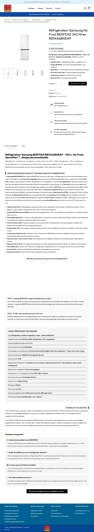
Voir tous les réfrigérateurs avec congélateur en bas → (47, 491)
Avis (23, 146)
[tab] (23, 146)
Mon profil (54, 510)
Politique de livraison (11, 513)
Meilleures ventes (36, 510)
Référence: (52, 96)
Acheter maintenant (58, 14)
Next (44, 73)
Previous (6, 73)
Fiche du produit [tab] (10, 146)
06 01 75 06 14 (80, 513)
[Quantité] (61, 83)
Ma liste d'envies (56, 513)
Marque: (51, 93)
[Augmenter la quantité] (65, 83)
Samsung (57, 93)
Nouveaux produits (37, 513)
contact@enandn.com (82, 510)
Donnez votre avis (55, 44)
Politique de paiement (11, 516)
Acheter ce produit (78, 83)
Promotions (34, 516)
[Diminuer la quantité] (57, 83)
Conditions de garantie (11, 510)
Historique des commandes (60, 516)
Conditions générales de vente (14, 521)
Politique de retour (10, 519)
